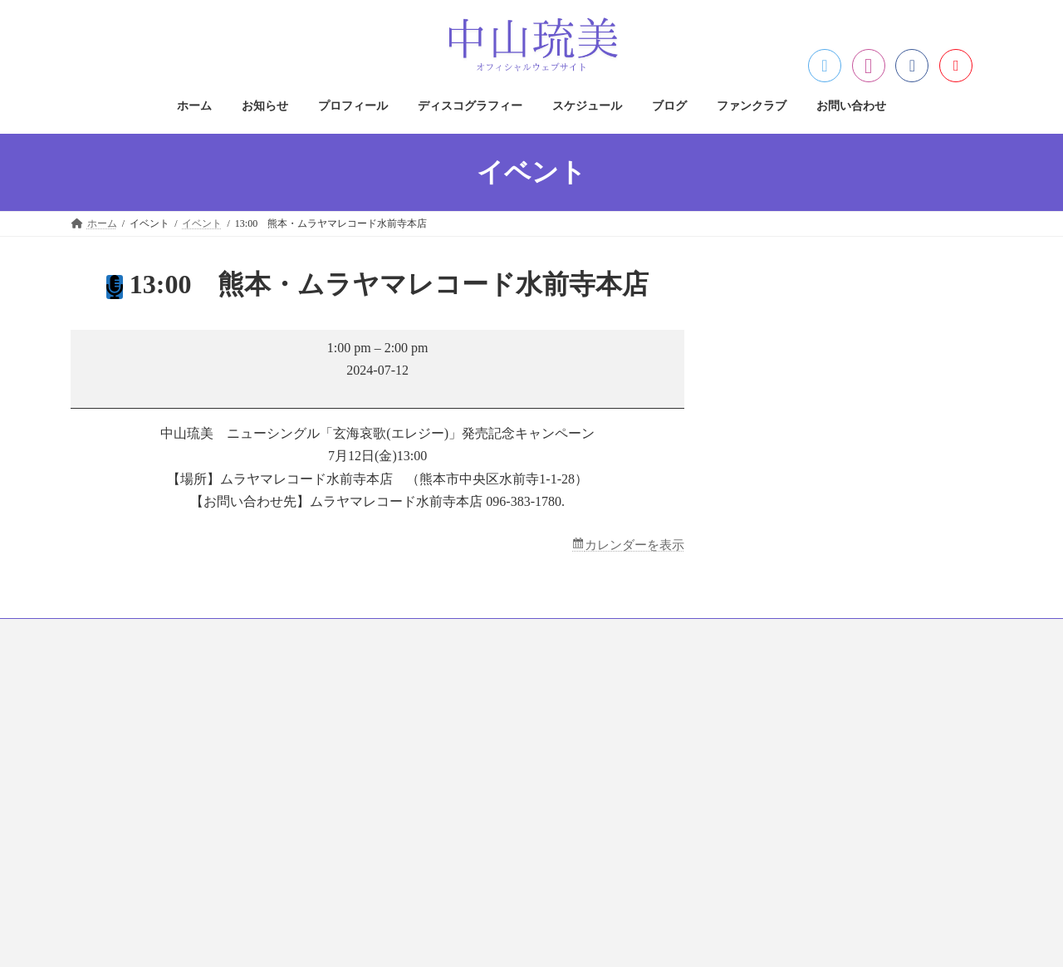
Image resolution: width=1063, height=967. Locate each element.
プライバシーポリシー (446, 703)
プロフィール (252, 635)
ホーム (101, 635)
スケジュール (468, 635)
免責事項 (416, 762)
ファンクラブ (624, 635)
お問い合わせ (717, 635)
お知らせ (169, 635)
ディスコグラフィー (360, 635)
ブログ (546, 635)
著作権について (431, 733)
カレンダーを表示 (631, 545)
